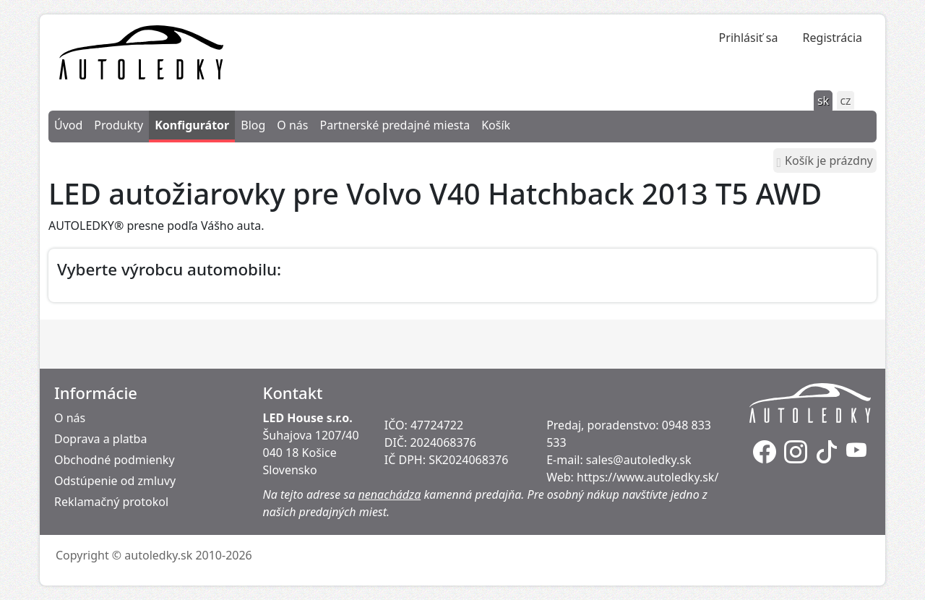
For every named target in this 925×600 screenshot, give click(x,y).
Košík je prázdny (825, 161)
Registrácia (832, 38)
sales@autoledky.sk (639, 460)
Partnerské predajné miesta (394, 125)
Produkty (118, 125)
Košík (495, 125)
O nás (292, 125)
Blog (253, 125)
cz (845, 100)
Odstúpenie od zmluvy (115, 481)
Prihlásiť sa (748, 38)
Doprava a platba (100, 439)
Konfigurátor (192, 125)
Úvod (68, 125)
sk (823, 100)
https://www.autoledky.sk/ (647, 477)
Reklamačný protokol (111, 502)
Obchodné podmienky (114, 460)
